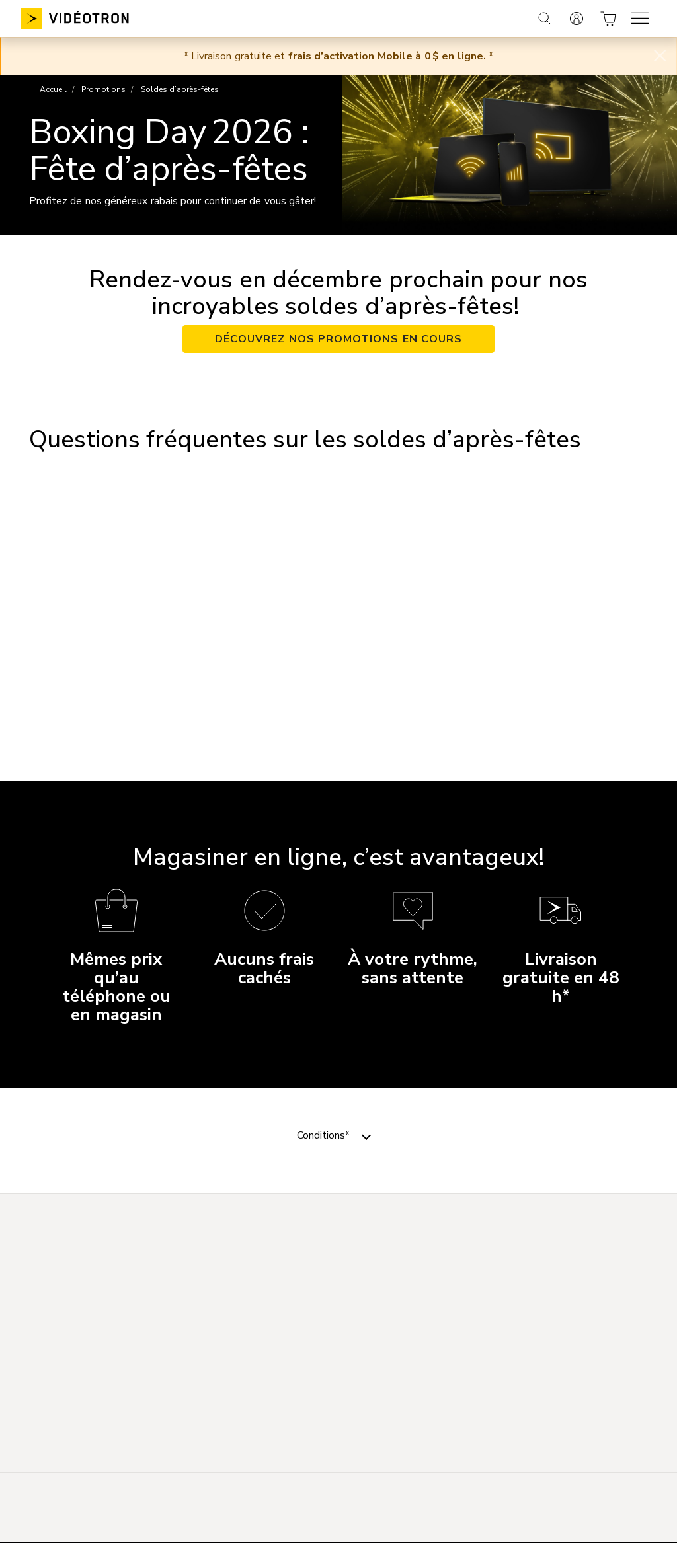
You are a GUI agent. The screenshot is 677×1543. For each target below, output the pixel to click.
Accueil (53, 89)
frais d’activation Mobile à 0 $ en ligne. (387, 56)
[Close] (659, 56)
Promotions (103, 89)
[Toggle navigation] (366, 1135)
